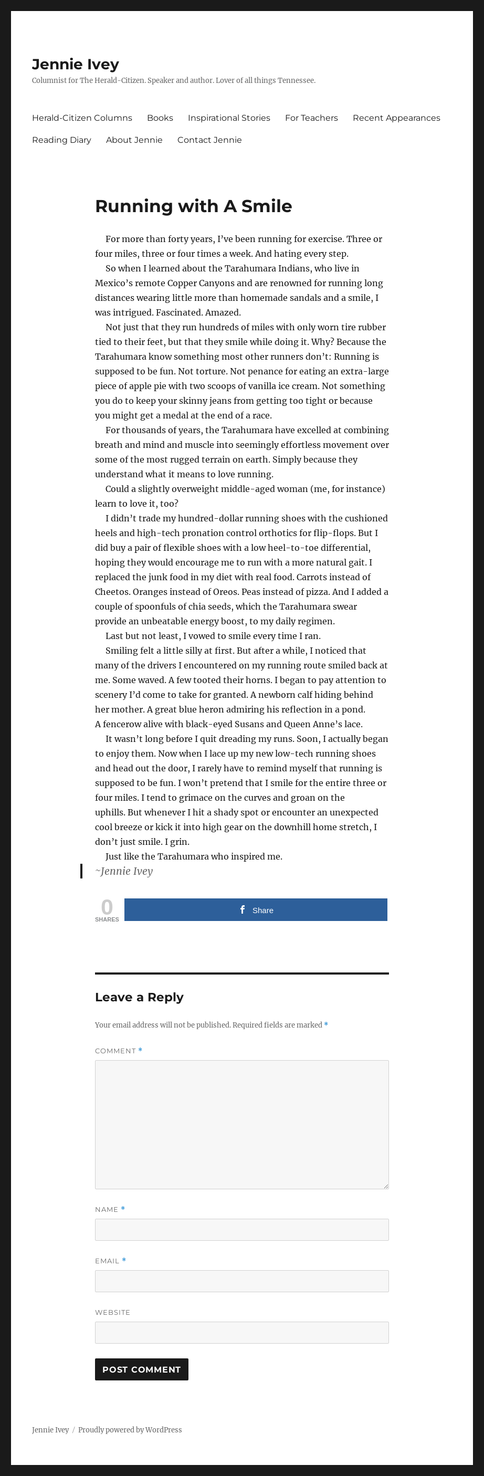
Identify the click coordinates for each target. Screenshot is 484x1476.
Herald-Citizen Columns (82, 118)
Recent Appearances (396, 118)
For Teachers (311, 118)
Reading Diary (61, 140)
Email (111, 1261)
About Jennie (134, 140)
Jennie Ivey (75, 64)
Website (113, 1312)
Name (110, 1209)
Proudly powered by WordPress (130, 1430)
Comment (119, 1050)
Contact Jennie (209, 140)
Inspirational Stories (229, 118)
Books (160, 118)
